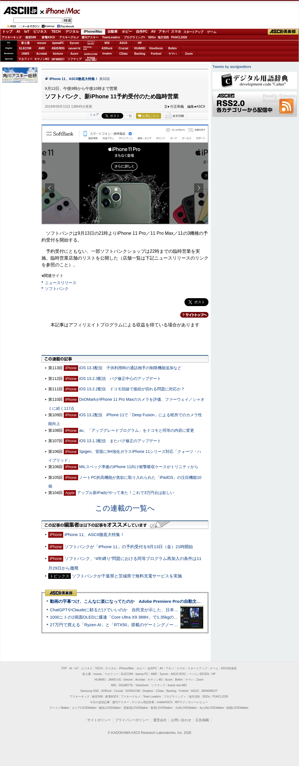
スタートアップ (193, 32)
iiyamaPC (58, 43)
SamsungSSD (87, 48)
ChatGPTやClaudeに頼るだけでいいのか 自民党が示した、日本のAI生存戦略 (124, 609)
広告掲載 (202, 720)
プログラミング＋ (175, 696)
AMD (41, 48)
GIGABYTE (74, 48)
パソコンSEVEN (91, 43)
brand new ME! (177, 685)
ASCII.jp (20, 10)
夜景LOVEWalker (161, 707)
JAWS (25, 53)
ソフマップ (74, 59)
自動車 (112, 32)
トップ (7, 32)
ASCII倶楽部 (283, 32)
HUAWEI (140, 48)
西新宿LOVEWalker (136, 707)
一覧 (129, 116)
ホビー (127, 32)
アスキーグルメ (69, 37)
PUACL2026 (179, 37)
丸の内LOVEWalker (211, 707)
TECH (56, 32)
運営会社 (160, 720)
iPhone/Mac (60, 11)
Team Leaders (152, 696)
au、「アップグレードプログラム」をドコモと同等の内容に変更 (136, 430)
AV (153, 32)
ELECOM (25, 48)
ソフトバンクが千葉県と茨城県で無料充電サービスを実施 (127, 576)
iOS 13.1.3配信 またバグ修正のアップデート (120, 441)
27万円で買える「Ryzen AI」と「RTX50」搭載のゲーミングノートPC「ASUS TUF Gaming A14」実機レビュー (156, 624)
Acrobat (41, 53)
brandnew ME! (91, 59)
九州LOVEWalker (186, 707)
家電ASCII (48, 37)
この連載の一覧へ (125, 508)
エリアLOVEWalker (84, 707)
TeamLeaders (111, 37)
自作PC (142, 32)
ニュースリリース (60, 282)
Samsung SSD (89, 690)
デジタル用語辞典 (143, 702)
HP (140, 43)
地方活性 (163, 37)
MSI (107, 43)
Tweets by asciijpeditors (231, 67)
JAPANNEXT (58, 59)
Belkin (172, 48)
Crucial (123, 48)
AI (18, 32)
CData (123, 53)
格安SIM (30, 37)
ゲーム (211, 32)
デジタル (72, 32)
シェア (94, 114)
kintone (58, 53)
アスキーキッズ (11, 37)
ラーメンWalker (59, 707)
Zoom (189, 53)
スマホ (176, 32)
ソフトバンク (57, 288)
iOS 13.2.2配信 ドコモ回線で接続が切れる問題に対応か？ (131, 389)
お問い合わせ (181, 720)
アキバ (164, 32)
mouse (41, 43)
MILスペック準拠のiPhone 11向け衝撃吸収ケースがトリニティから (138, 466)
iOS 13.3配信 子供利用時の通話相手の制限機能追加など (130, 368)
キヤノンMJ (41, 59)
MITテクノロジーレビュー (191, 702)
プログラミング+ (134, 37)
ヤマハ (172, 53)
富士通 (25, 43)
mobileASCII (165, 702)
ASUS (123, 43)
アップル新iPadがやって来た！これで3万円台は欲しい (125, 492)
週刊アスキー (90, 37)
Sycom (74, 43)
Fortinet (156, 53)
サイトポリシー (99, 720)
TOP (64, 668)
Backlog (139, 53)
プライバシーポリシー (132, 720)
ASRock (107, 48)
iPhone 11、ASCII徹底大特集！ (74, 79)
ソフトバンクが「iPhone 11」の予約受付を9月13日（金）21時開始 (129, 546)
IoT (26, 32)
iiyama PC (141, 674)
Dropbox (107, 53)
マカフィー (25, 59)
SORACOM (133, 690)
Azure (74, 53)
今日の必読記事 (100, 702)
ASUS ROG (58, 48)
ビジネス (40, 32)
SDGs (152, 37)
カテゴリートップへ (190, 315)
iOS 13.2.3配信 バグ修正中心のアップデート (120, 378)
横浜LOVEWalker (110, 707)
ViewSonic (156, 48)
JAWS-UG (114, 679)
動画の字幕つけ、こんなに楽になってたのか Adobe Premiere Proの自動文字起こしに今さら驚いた (146, 601)
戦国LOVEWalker (237, 707)
